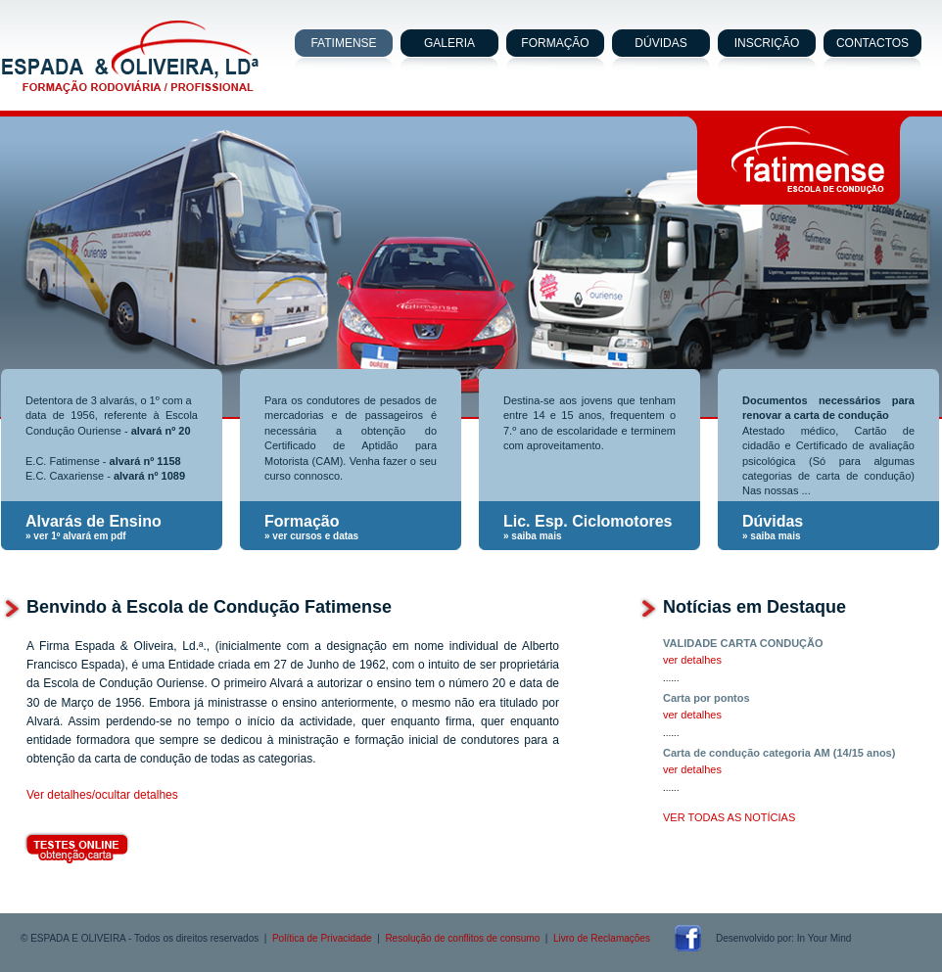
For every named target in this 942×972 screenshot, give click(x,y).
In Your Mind (824, 938)
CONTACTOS (872, 43)
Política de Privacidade (322, 938)
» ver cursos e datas (311, 536)
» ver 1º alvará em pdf (75, 536)
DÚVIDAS (660, 43)
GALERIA (449, 43)
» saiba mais (532, 536)
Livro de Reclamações (601, 938)
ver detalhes (692, 660)
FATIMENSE (343, 43)
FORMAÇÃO (555, 43)
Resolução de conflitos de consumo (462, 938)
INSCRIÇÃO (767, 43)
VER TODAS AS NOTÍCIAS (729, 817)
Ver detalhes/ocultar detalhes (102, 795)
